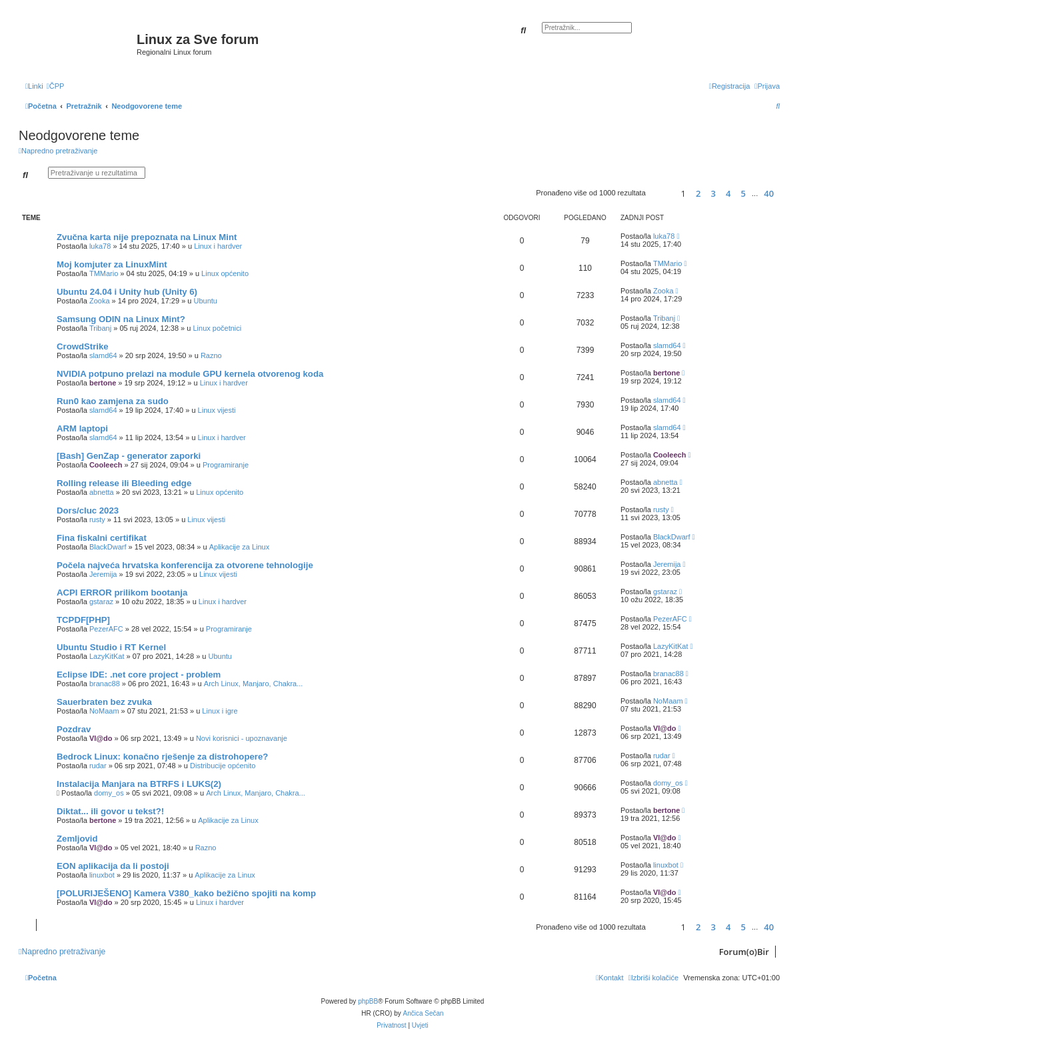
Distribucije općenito (222, 766)
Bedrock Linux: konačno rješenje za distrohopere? (162, 757)
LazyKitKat (107, 656)
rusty (97, 519)
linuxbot (102, 875)
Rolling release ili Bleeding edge (124, 483)
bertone (102, 383)
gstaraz (101, 602)
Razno (211, 355)
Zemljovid (77, 839)
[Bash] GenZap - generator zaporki (129, 456)
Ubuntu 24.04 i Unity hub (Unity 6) (127, 292)
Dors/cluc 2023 (88, 510)
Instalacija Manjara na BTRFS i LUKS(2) (139, 784)
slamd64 (103, 355)
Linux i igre (219, 711)
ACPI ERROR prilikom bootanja (122, 593)
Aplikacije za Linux (239, 547)
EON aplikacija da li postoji (113, 866)
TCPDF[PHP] (83, 620)
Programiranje (226, 465)
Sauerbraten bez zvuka (104, 702)
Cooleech (106, 465)
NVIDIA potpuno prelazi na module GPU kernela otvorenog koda (190, 374)
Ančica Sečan (423, 1013)
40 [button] (769, 193)
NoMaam (104, 711)
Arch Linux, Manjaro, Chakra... (253, 684)
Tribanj (100, 328)
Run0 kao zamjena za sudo (113, 401)
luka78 (100, 246)
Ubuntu (205, 301)
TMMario (103, 273)
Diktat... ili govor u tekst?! (110, 811)
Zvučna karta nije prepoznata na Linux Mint (147, 237)
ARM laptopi (82, 428)
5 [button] (743, 193)
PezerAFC (106, 629)
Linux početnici (217, 328)
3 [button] (713, 193)
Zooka (99, 301)
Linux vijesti (217, 410)
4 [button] (728, 193)
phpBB (368, 1001)
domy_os (109, 793)
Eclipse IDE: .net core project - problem (139, 675)
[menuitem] (56, 86)
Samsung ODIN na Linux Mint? (121, 319)
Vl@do (101, 738)
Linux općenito (225, 273)
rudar (98, 766)
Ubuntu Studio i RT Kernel (111, 647)
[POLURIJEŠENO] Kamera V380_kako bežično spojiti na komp (186, 893)
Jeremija (103, 574)
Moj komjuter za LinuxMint (112, 264)
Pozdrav (74, 729)
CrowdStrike (83, 346)
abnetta (101, 492)
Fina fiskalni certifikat (102, 538)
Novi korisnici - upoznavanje (241, 738)
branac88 (104, 684)
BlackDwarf (108, 547)
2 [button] (698, 193)
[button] (661, 193)
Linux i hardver (218, 246)
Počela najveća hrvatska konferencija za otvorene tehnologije (185, 565)
